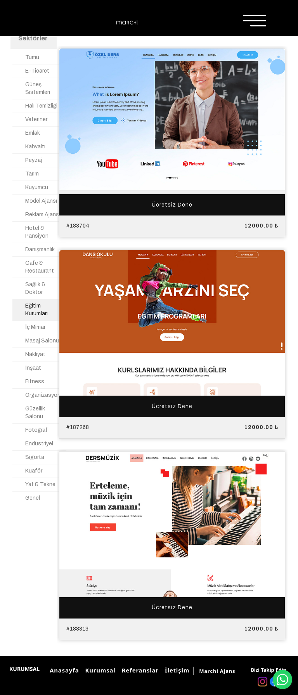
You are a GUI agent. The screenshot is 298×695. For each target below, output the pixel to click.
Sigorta (34, 457)
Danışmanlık (40, 249)
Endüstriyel (39, 444)
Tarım (32, 174)
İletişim (176, 670)
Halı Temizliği (41, 106)
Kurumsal (99, 670)
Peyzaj (33, 160)
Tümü (32, 57)
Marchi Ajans (217, 670)
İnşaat (33, 368)
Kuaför (33, 471)
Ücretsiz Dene (172, 204)
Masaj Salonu (42, 341)
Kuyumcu (36, 187)
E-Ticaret (37, 71)
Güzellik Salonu (35, 412)
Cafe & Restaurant (39, 267)
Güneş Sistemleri (37, 88)
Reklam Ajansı (42, 214)
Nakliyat (35, 354)
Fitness (34, 381)
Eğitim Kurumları (36, 309)
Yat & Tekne (40, 484)
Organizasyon (43, 395)
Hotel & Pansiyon (37, 232)
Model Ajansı (41, 201)
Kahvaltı (35, 146)
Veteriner (36, 119)
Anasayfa (63, 670)
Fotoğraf (36, 430)
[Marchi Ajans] (127, 22)
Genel (32, 498)
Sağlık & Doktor (35, 288)
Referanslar (139, 670)
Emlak (32, 133)
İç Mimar (35, 327)
